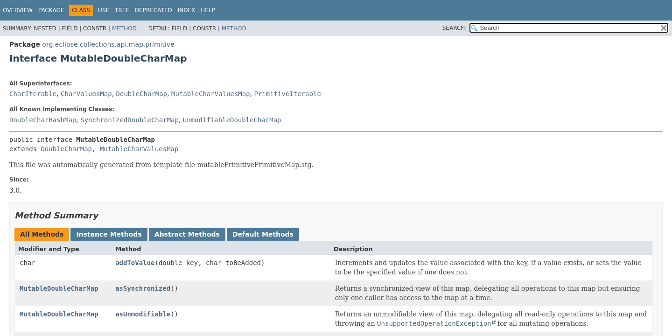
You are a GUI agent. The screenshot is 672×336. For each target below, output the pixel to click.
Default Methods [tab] (263, 234)
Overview (18, 10)
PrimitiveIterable (287, 94)
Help (208, 10)
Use (103, 10)
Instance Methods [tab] (108, 234)
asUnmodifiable (142, 314)
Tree (122, 10)
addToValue (134, 262)
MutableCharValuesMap (210, 94)
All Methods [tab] (41, 234)
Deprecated (153, 10)
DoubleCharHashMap (42, 120)
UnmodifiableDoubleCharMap (232, 120)
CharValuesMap (86, 94)
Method (124, 28)
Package (51, 10)
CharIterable (32, 94)
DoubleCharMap (142, 94)
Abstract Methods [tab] (187, 234)
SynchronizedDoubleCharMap (129, 120)
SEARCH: (454, 28)
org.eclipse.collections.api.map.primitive (108, 44)
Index (187, 10)
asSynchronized (142, 288)
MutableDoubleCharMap (59, 288)
